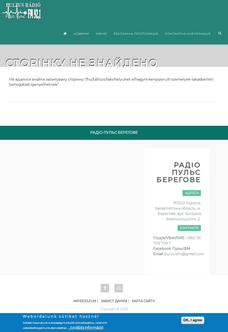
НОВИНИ (81, 33)
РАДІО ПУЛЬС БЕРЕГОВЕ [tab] (114, 132)
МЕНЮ (101, 33)
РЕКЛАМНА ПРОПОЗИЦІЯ (136, 33)
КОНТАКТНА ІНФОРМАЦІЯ (188, 33)
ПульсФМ (181, 248)
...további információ (85, 328)
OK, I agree (192, 320)
